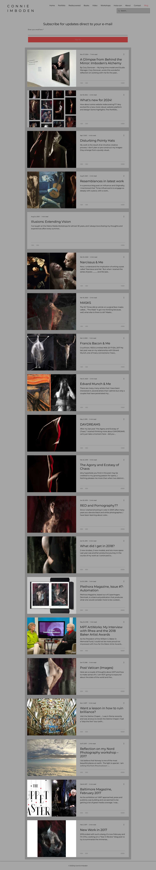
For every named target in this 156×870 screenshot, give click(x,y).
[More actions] (124, 54)
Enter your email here (35, 29)
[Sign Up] (78, 39)
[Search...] (133, 10)
